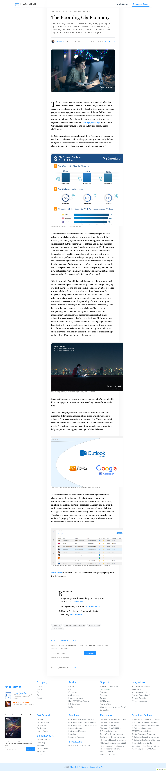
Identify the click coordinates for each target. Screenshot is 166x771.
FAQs (70, 707)
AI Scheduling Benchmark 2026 (113, 743)
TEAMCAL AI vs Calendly (110, 722)
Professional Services (77, 731)
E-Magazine (75, 741)
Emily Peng (60, 41)
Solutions (73, 715)
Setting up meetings (91, 122)
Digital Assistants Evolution (143, 734)
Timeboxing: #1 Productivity (112, 746)
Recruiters (41, 751)
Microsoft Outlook (139, 692)
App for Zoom (137, 695)
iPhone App (73, 692)
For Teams (41, 728)
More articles (73, 668)
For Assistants (42, 725)
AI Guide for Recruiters (141, 728)
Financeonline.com (93, 606)
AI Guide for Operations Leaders (145, 725)
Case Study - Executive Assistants (82, 722)
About (39, 698)
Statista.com (78, 601)
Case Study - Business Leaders (81, 719)
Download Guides (142, 715)
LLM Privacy (105, 701)
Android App (73, 695)
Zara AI (40, 719)
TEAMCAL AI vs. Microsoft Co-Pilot (146, 719)
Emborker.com (76, 614)
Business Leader (75, 728)
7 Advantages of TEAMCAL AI (144, 749)
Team (39, 689)
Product (72, 682)
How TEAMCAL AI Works (78, 701)
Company (42, 682)
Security (103, 695)
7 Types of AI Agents (108, 731)
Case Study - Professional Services (82, 725)
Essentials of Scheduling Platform (146, 746)
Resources (106, 715)
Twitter (54, 640)
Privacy (103, 698)
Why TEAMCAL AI (107, 754)
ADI (69, 689)
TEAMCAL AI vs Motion (109, 725)
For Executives (43, 722)
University (41, 742)
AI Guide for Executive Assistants (145, 737)
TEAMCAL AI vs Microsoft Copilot (114, 719)
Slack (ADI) (136, 689)
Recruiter (72, 734)
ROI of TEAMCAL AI (108, 752)
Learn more (56, 572)
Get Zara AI (43, 715)
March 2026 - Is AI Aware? (79, 745)
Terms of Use (105, 704)
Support (104, 682)
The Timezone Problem (110, 749)
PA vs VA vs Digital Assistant (111, 734)
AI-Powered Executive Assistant (113, 740)
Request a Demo (140, 4)
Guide (146, 695)
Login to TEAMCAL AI (109, 686)
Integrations (138, 682)
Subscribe (90, 653)
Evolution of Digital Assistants (112, 737)
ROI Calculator (74, 704)
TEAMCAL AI (75, 767)
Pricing (71, 686)
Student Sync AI (43, 739)
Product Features (75, 698)
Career (39, 695)
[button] (87, 188)
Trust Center (105, 689)
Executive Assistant (76, 737)
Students (40, 745)
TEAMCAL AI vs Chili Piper (111, 728)
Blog (39, 692)
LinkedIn (64, 640)
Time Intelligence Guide (142, 743)
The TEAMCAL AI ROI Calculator (145, 722)
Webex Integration (139, 701)
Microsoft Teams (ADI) (141, 686)
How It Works (122, 4)
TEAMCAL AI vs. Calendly (142, 731)
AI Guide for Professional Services (146, 740)
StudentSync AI (45, 735)
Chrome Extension (139, 698)
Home (39, 686)
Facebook (75, 640)
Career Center (42, 748)
